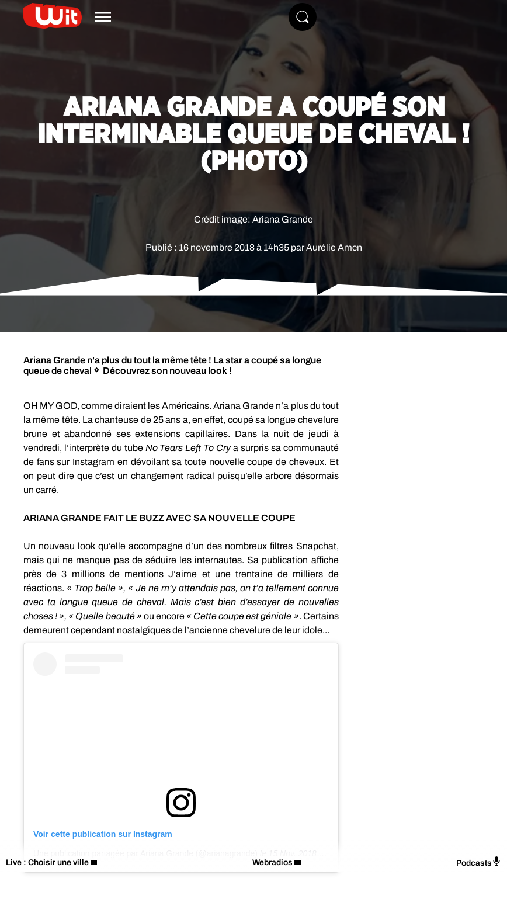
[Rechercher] (303, 17)
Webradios (272, 862)
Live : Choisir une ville (47, 862)
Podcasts (478, 861)
